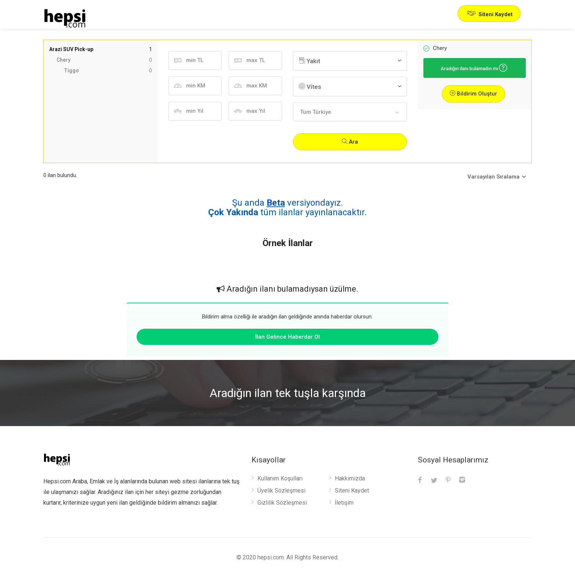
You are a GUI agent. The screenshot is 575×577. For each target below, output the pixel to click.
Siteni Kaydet (489, 14)
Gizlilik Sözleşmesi (282, 502)
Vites (310, 86)
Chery (104, 60)
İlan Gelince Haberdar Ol (287, 336)
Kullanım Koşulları (280, 478)
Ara (350, 141)
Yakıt (309, 61)
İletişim (344, 502)
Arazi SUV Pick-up (100, 49)
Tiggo (108, 71)
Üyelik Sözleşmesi (281, 490)
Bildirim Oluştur (473, 93)
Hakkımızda (350, 478)
